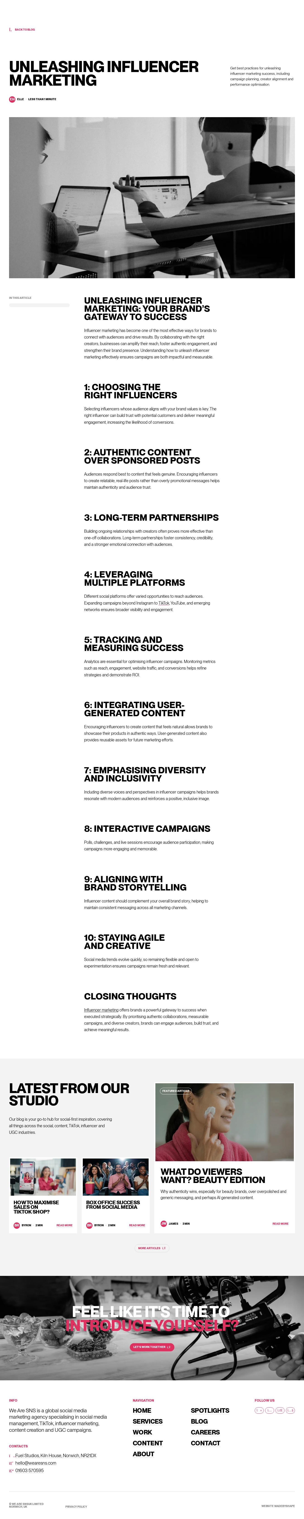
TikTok (164, 603)
